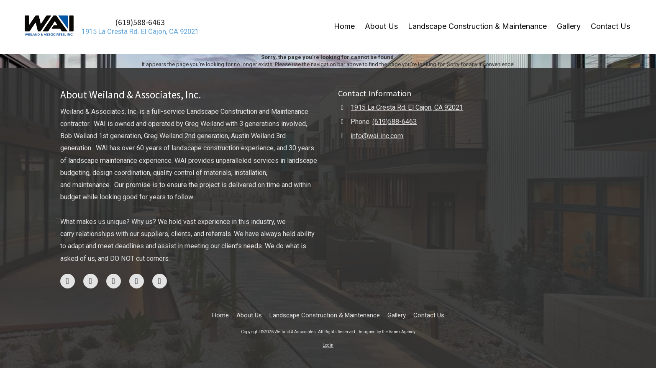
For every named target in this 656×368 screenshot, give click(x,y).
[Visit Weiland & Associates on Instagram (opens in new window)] (90, 281)
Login (328, 345)
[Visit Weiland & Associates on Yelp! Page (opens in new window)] (136, 281)
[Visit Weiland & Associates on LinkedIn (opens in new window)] (159, 281)
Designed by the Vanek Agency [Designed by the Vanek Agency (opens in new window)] (386, 331)
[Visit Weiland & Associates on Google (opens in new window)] (113, 281)
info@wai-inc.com (377, 136)
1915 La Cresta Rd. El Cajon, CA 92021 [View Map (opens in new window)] (407, 107)
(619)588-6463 (140, 22)
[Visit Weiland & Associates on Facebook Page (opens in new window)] (67, 281)
